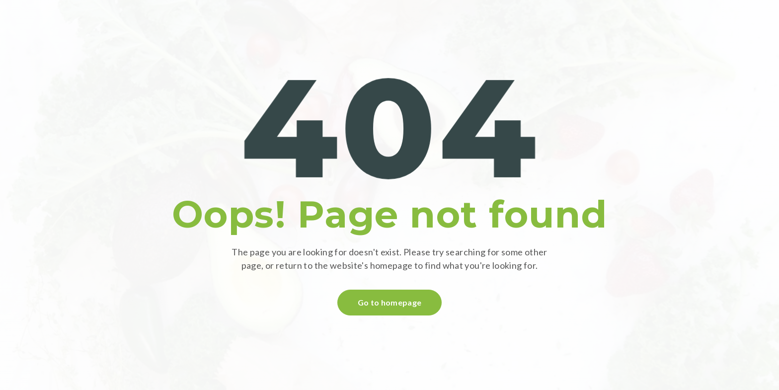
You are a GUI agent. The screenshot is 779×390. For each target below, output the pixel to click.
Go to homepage (389, 302)
